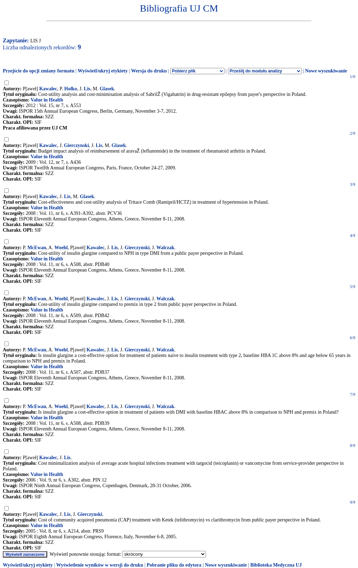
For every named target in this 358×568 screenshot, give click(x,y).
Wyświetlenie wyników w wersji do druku (99, 565)
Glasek (107, 88)
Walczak (165, 247)
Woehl (60, 247)
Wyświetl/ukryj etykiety (103, 70)
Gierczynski (76, 145)
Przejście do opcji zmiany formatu (38, 70)
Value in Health (46, 100)
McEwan (36, 247)
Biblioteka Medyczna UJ (276, 565)
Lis (87, 88)
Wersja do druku (149, 70)
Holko (70, 88)
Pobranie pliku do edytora (173, 565)
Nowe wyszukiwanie (326, 70)
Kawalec (48, 88)
